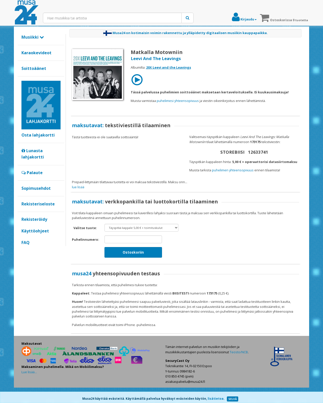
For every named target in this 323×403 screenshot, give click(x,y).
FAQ (25, 242)
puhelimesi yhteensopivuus (178, 100)
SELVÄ (232, 399)
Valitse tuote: (85, 243)
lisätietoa (216, 398)
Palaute (32, 172)
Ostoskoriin (133, 267)
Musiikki (32, 37)
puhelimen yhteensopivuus (233, 170)
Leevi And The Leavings (156, 58)
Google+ (24, 251)
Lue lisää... (29, 387)
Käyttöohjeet (35, 231)
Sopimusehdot (36, 188)
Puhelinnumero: (85, 255)
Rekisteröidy (34, 219)
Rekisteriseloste (38, 204)
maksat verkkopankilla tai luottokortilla (227, 182)
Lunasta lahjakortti (32, 154)
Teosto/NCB (239, 367)
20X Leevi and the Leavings (168, 67)
